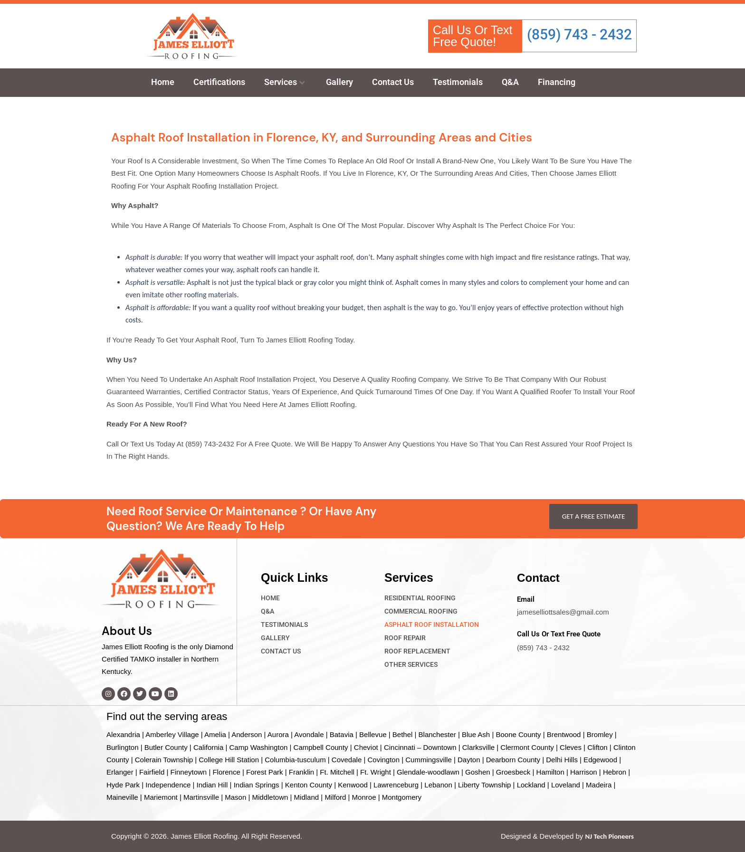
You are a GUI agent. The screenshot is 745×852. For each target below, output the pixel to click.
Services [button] (284, 82)
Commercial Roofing (421, 611)
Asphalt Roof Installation (431, 624)
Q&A (510, 82)
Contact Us (393, 82)
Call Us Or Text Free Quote (559, 633)
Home (162, 82)
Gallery (339, 82)
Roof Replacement (417, 650)
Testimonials (458, 82)
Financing (556, 82)
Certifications (219, 82)
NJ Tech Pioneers (609, 836)
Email (526, 599)
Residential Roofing (420, 597)
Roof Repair (405, 637)
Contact (539, 577)
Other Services (411, 664)
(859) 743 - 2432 (579, 34)
